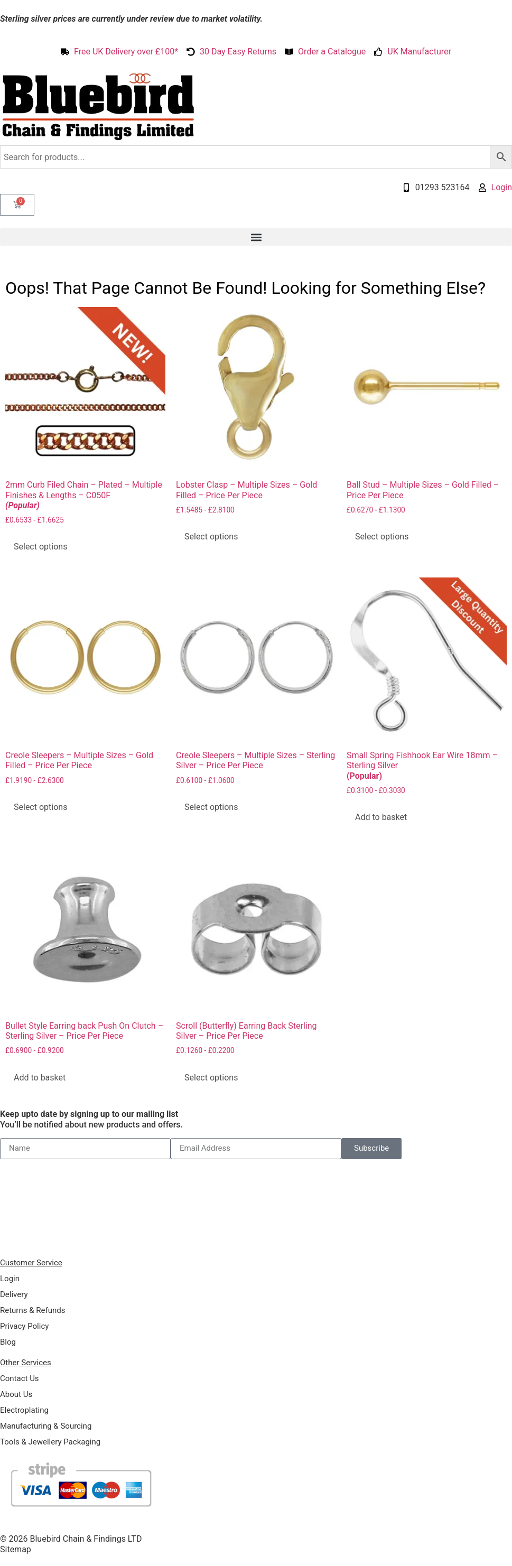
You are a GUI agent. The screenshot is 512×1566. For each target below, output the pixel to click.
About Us (16, 1394)
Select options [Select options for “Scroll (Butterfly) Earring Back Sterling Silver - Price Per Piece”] (211, 1078)
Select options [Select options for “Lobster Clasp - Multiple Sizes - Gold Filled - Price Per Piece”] (211, 537)
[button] (256, 237)
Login (10, 1278)
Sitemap (15, 1549)
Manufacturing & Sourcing (45, 1426)
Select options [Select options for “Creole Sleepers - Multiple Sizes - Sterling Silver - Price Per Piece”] (211, 807)
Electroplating (24, 1410)
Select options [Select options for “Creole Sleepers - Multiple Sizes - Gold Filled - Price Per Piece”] (40, 807)
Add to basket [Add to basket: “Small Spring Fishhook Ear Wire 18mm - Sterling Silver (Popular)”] (381, 817)
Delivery (14, 1294)
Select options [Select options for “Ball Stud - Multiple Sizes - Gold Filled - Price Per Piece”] (381, 537)
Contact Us (19, 1378)
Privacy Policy (24, 1326)
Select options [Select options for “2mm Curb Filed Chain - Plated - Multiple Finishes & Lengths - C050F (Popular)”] (40, 547)
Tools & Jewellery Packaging (50, 1442)
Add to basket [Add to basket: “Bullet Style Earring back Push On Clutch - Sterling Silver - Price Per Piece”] (40, 1078)
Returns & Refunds (32, 1310)
